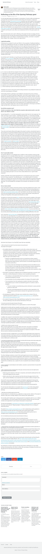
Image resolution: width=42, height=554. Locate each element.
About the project (27, 2)
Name (3, 493)
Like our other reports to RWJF (10, 28)
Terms (19, 550)
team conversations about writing (12, 196)
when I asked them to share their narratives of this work (23, 213)
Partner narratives (25, 516)
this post (26, 396)
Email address (5, 497)
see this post (26, 395)
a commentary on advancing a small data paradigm (23, 412)
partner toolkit (17, 130)
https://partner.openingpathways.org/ (11, 304)
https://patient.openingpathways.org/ (25, 302)
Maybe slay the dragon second (14, 517)
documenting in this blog (16, 21)
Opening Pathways (7, 2)
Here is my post (20, 144)
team (18, 202)
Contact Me (39, 9)
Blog (38, 2)
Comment (4, 485)
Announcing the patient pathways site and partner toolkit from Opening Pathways (5, 518)
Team (34, 2)
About (16, 550)
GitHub (6, 544)
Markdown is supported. (6, 491)
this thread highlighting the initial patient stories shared (15, 450)
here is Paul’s (29, 144)
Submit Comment (7, 506)
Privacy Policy (24, 550)
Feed (10, 544)
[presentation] (10, 503)
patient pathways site (15, 128)
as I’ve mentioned (9, 59)
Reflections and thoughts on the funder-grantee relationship (35, 518)
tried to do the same (12, 220)
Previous (11, 474)
